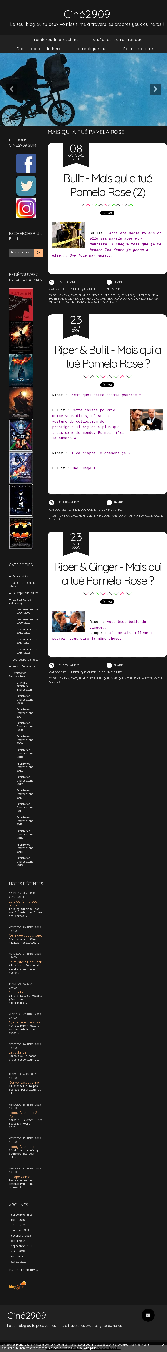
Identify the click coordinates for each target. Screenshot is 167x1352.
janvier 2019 (20, 1230)
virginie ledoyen (61, 301)
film (82, 295)
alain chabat (113, 301)
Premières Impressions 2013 (25, 794)
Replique (102, 515)
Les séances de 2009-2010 (27, 621)
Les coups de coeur (26, 659)
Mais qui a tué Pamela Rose (131, 515)
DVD (74, 515)
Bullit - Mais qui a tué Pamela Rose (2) (107, 184)
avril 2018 (18, 1262)
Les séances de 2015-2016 (27, 651)
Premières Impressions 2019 (25, 862)
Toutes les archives (23, 1270)
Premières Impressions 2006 (25, 700)
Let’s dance (17, 1052)
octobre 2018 (20, 1241)
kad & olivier (68, 298)
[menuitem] (55, 39)
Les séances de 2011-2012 (27, 631)
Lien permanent (64, 282)
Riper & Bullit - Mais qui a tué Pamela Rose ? (107, 356)
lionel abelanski (147, 298)
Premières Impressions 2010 (25, 754)
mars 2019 (18, 1220)
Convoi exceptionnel (24, 1082)
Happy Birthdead (21, 1146)
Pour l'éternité (138, 48)
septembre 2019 (21, 1214)
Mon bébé (16, 992)
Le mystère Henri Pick (25, 962)
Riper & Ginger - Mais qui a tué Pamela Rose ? (107, 573)
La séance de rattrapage (117, 39)
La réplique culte (93, 48)
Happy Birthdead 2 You (23, 1114)
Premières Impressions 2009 (25, 740)
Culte (90, 515)
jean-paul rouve (92, 298)
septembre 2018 (21, 1246)
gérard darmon (119, 298)
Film (82, 515)
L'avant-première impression (24, 686)
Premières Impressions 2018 (25, 848)
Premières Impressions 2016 (25, 835)
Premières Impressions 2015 (25, 821)
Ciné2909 (87, 14)
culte (104, 295)
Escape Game (19, 1177)
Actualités (20, 576)
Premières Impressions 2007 (25, 713)
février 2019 (20, 1225)
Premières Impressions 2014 (25, 808)
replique (117, 295)
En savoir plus (85, 1348)
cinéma (64, 295)
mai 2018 (17, 1256)
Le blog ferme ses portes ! (23, 903)
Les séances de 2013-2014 (27, 641)
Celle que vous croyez (25, 935)
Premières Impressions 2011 (25, 767)
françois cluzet (88, 301)
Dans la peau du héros (40, 48)
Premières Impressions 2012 (25, 781)
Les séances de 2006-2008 (27, 611)
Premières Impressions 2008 (25, 727)
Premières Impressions (55, 39)
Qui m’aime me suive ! (25, 1022)
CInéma (64, 515)
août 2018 (18, 1251)
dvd (74, 295)
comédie (92, 295)
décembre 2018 (21, 1235)
